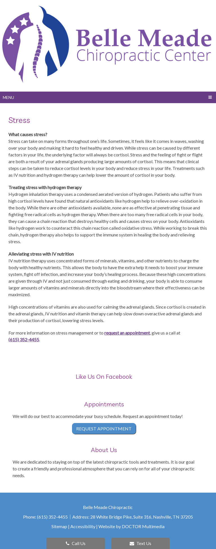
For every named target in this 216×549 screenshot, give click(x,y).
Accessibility (82, 526)
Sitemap (59, 526)
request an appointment (127, 332)
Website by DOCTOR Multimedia (131, 526)
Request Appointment (104, 428)
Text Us (140, 543)
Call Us (76, 543)
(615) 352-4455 (23, 339)
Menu (8, 97)
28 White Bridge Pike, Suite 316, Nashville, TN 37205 (141, 516)
